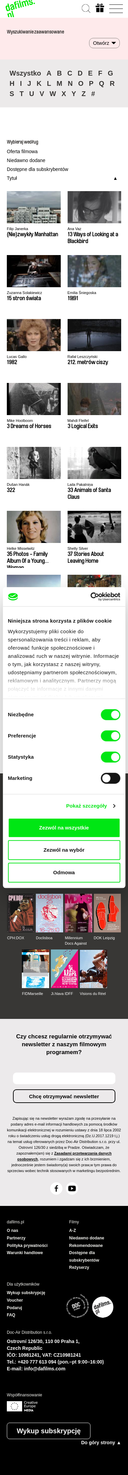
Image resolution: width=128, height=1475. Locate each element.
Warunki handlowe (25, 1252)
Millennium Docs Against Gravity (76, 941)
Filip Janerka (17, 229)
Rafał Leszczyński (83, 357)
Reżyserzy (79, 1267)
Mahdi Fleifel (78, 420)
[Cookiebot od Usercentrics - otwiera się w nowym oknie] (91, 596)
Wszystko (25, 73)
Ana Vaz (75, 229)
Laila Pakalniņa (80, 484)
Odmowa (64, 872)
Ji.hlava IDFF (62, 994)
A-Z (72, 1230)
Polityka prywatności (27, 1245)
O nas (12, 1230)
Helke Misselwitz (20, 548)
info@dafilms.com (45, 1368)
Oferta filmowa (22, 151)
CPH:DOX (15, 938)
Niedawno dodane (26, 160)
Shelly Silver (78, 548)
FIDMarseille (32, 994)
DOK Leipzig (104, 938)
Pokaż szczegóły (86, 806)
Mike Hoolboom (20, 420)
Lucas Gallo (17, 357)
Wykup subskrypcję (49, 1431)
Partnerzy (16, 1238)
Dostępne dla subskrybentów (37, 169)
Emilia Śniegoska (82, 293)
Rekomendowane (86, 1245)
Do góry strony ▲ (101, 1442)
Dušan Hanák (18, 484)
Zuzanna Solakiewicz (24, 293)
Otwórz (101, 43)
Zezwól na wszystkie (64, 827)
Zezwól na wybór (63, 850)
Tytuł (12, 178)
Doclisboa (44, 938)
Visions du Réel (93, 994)
